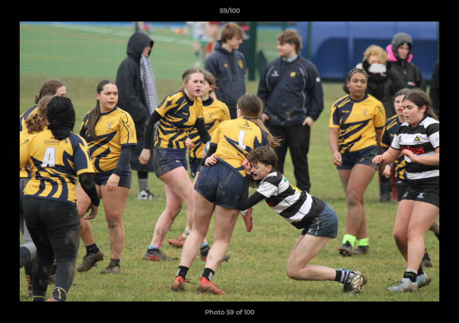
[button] (442, 13)
